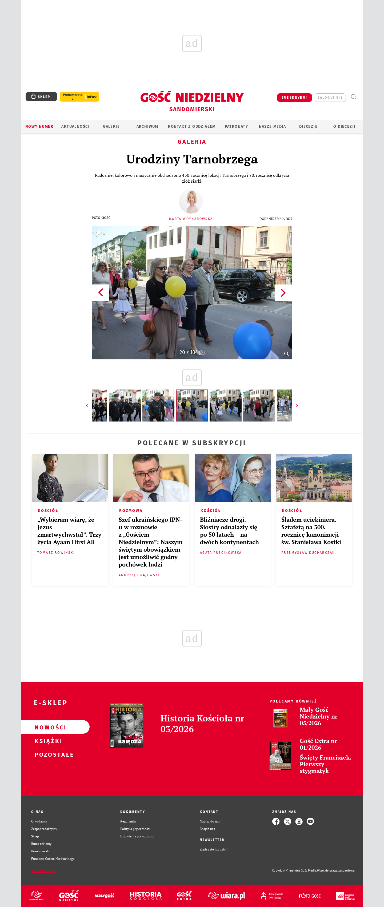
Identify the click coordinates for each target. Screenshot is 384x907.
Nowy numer (39, 126)
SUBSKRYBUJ (294, 97)
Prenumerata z (73, 97)
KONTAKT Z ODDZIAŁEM (192, 126)
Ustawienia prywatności (137, 836)
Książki (47, 741)
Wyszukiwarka (353, 97)
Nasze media (272, 126)
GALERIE (111, 126)
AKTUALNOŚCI (75, 126)
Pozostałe (47, 754)
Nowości (47, 727)
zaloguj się (330, 97)
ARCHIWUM (147, 126)
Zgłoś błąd (43, 871)
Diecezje (308, 126)
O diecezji (344, 126)
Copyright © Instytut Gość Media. (294, 870)
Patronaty (236, 126)
